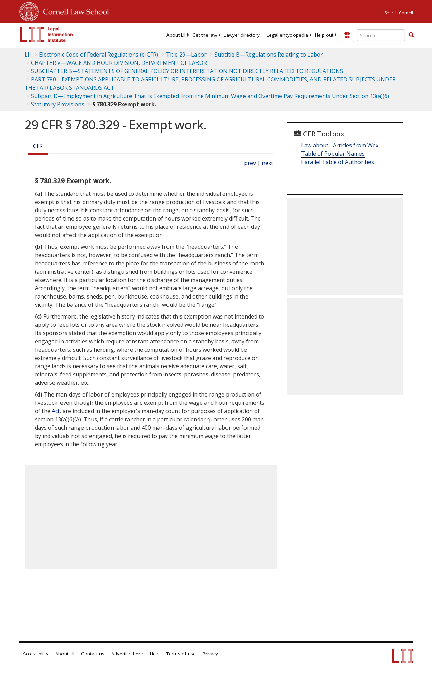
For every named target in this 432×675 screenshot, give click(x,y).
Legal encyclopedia (287, 35)
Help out (324, 35)
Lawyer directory (242, 35)
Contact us (92, 653)
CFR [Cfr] (38, 146)
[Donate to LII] (347, 35)
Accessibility (35, 653)
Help (155, 653)
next (267, 163)
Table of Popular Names (333, 153)
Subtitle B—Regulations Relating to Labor (268, 54)
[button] (411, 34)
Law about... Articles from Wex (339, 145)
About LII (175, 35)
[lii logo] (46, 34)
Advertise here (127, 653)
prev (250, 163)
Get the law (204, 35)
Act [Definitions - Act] (56, 411)
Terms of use (181, 653)
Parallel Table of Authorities (337, 162)
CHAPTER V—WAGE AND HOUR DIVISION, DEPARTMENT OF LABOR (119, 63)
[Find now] (411, 35)
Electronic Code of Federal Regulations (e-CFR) (98, 54)
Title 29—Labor (186, 54)
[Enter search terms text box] (381, 35)
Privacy (210, 653)
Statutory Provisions (57, 104)
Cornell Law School (74, 10)
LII (28, 54)
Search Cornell (399, 13)
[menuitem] (176, 34)
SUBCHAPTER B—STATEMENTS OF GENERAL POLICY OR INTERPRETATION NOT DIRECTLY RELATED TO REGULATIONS (187, 71)
